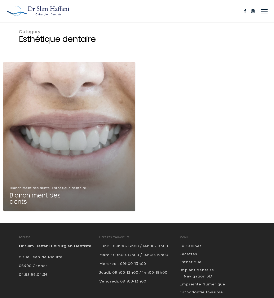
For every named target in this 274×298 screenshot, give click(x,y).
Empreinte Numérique (202, 284)
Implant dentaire (197, 270)
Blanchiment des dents (30, 188)
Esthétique (191, 262)
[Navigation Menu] (264, 11)
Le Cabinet (190, 246)
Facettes (188, 254)
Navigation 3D (198, 276)
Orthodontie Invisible (201, 292)
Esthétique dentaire (69, 188)
